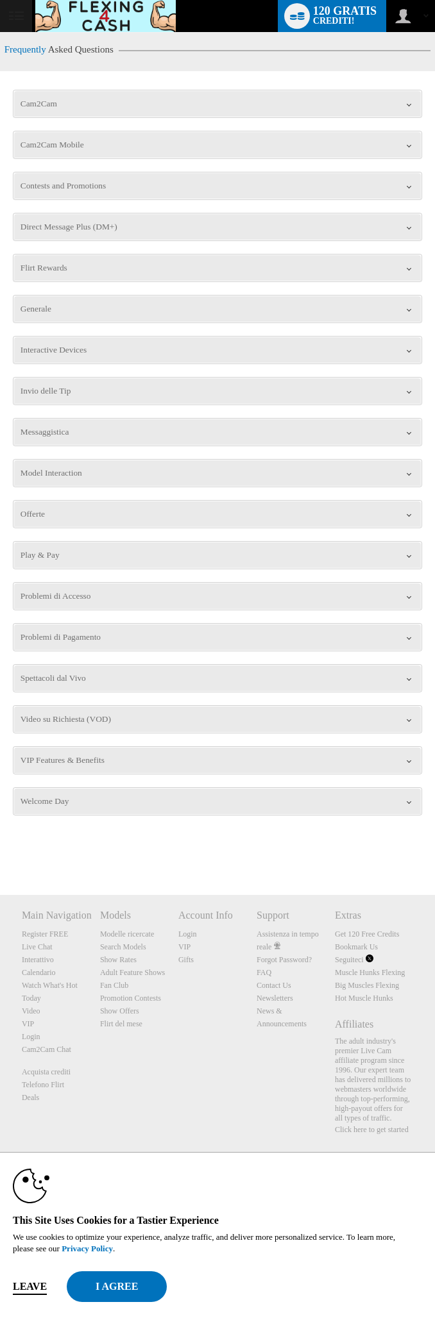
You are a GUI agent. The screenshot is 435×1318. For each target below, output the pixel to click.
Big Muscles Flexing (367, 985)
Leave (30, 1286)
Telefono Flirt (43, 1084)
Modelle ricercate (127, 934)
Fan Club (114, 985)
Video (31, 1010)
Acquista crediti (46, 1071)
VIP (28, 1023)
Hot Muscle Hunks (364, 998)
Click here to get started (372, 1129)
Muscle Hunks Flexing (370, 972)
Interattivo (38, 959)
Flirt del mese (121, 1023)
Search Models (123, 946)
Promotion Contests (130, 998)
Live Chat (37, 946)
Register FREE (45, 934)
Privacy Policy (87, 1248)
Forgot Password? (284, 959)
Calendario (39, 972)
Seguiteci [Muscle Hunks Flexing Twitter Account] (354, 959)
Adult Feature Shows (132, 972)
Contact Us (274, 985)
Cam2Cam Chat (46, 1049)
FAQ (264, 972)
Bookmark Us (356, 946)
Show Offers (119, 1010)
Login (31, 1036)
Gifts (186, 959)
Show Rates (118, 959)
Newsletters (275, 998)
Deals (30, 1097)
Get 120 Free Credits (367, 934)
